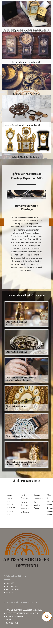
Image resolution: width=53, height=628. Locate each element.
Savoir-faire (12, 586)
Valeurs (10, 583)
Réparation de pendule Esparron (49, 499)
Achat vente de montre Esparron (9, 501)
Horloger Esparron (23, 503)
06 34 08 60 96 (12, 623)
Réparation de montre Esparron (36, 503)
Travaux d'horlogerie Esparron (49, 511)
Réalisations (12, 589)
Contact (10, 592)
